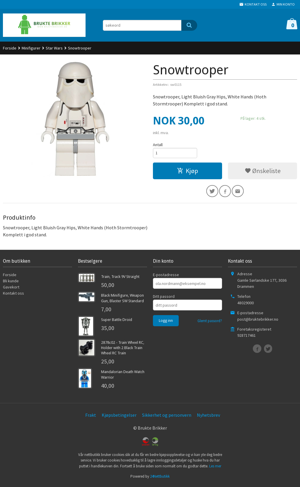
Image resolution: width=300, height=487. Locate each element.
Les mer (215, 467)
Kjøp (187, 172)
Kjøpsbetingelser (119, 417)
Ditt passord (164, 298)
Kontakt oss (13, 295)
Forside (9, 48)
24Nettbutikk (160, 478)
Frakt (90, 417)
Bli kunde (11, 282)
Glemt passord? (209, 322)
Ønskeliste (263, 172)
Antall (158, 144)
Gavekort (11, 288)
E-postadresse (166, 276)
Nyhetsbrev (208, 417)
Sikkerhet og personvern (166, 417)
